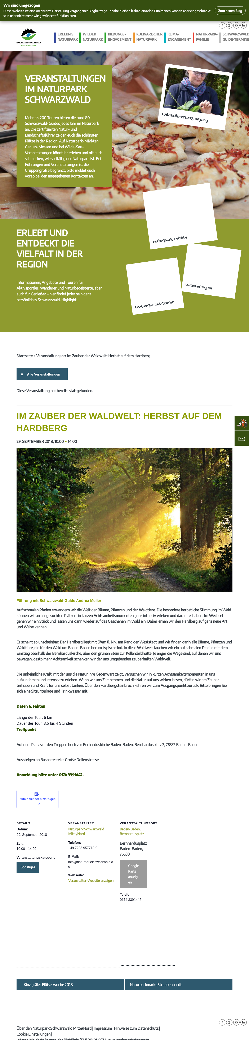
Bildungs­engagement (119, 37)
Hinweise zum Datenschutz (136, 1028)
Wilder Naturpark (93, 37)
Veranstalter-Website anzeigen (91, 880)
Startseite (25, 355)
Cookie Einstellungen (33, 1034)
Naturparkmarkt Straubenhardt (156, 984)
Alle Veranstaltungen (43, 374)
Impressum (103, 1028)
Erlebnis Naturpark (68, 37)
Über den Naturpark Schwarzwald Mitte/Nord (54, 1028)
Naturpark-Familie (207, 37)
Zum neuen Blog (230, 11)
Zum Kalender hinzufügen (37, 799)
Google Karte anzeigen (133, 874)
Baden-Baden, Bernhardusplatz (132, 831)
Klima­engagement (179, 37)
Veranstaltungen (49, 355)
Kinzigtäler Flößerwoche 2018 (48, 984)
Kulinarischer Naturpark (149, 37)
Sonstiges (28, 867)
